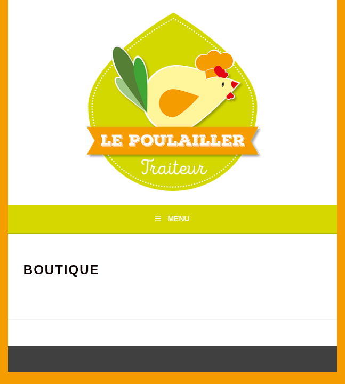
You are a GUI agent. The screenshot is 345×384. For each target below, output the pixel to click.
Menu (178, 218)
